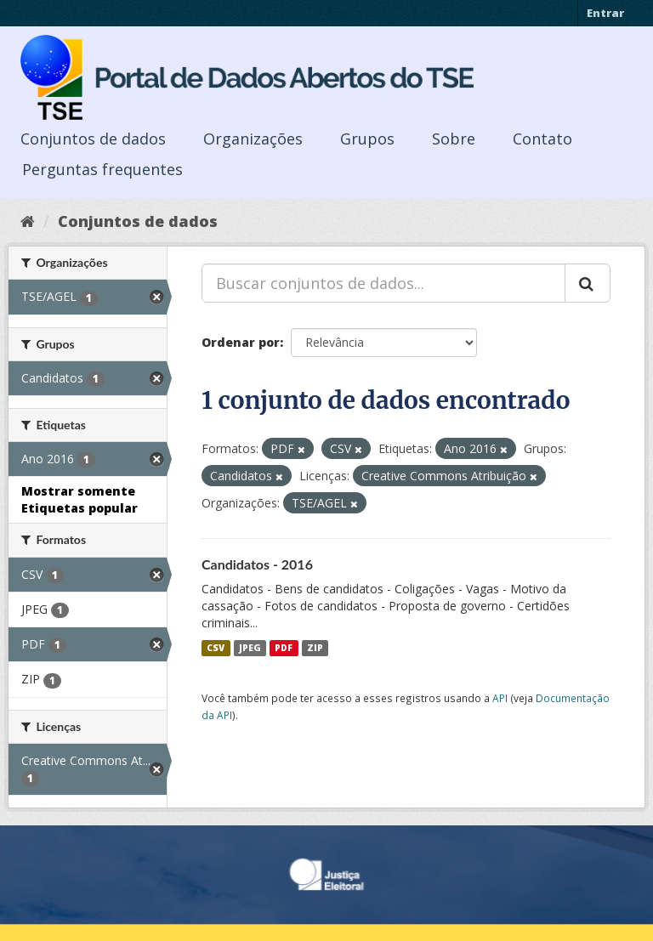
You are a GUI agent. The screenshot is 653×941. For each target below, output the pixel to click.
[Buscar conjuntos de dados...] (383, 283)
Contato (542, 138)
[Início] (27, 221)
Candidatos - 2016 (257, 564)
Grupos (367, 138)
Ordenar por (241, 342)
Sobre (453, 138)
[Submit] (587, 283)
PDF (283, 648)
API (500, 698)
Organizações (253, 138)
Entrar (605, 12)
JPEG (250, 648)
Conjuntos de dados (93, 138)
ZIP (315, 648)
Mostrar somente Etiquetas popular (79, 499)
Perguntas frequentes (102, 169)
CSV (215, 648)
